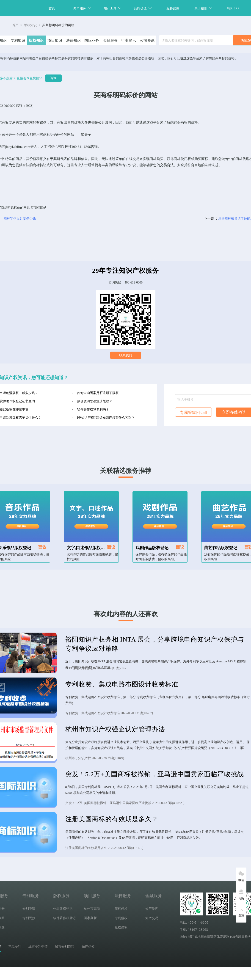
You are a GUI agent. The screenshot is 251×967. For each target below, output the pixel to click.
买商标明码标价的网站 (58, 25)
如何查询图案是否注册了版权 (98, 393)
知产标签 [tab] (88, 946)
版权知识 (30, 25)
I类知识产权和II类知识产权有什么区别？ (106, 417)
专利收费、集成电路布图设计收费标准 (121, 684)
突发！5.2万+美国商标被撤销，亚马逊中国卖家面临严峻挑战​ (154, 774)
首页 (52, 8)
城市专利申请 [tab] (38, 946)
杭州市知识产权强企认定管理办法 (115, 729)
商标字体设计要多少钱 (20, 218)
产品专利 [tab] (14, 946)
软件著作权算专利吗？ (93, 409)
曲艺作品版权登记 (220, 547)
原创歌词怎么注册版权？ (94, 401)
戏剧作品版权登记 (151, 547)
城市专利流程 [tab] (64, 946)
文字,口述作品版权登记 (88, 547)
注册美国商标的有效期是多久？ (111, 819)
